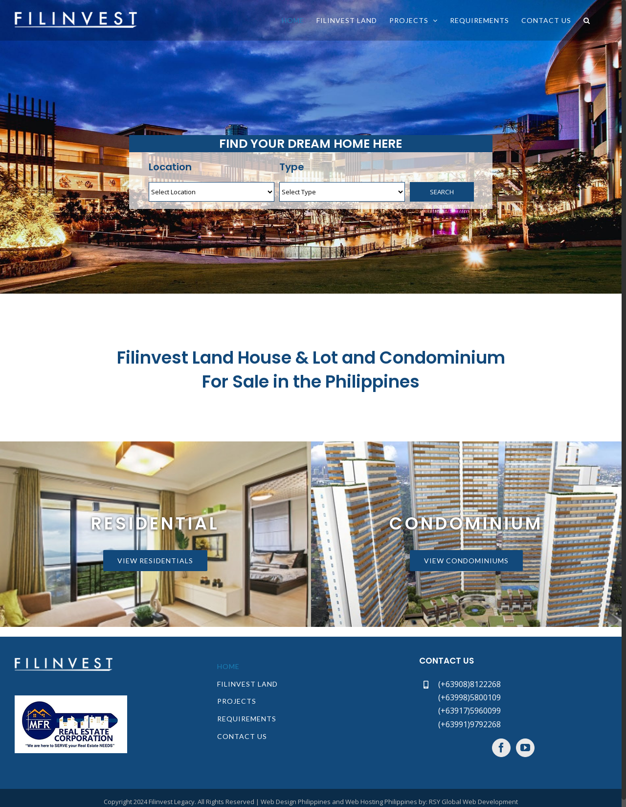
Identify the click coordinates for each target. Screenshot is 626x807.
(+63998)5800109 (469, 697)
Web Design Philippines (296, 801)
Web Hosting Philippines (381, 801)
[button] (586, 20)
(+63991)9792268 (469, 724)
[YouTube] (525, 747)
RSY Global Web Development (473, 801)
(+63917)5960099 (469, 710)
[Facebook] (501, 747)
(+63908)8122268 (469, 684)
